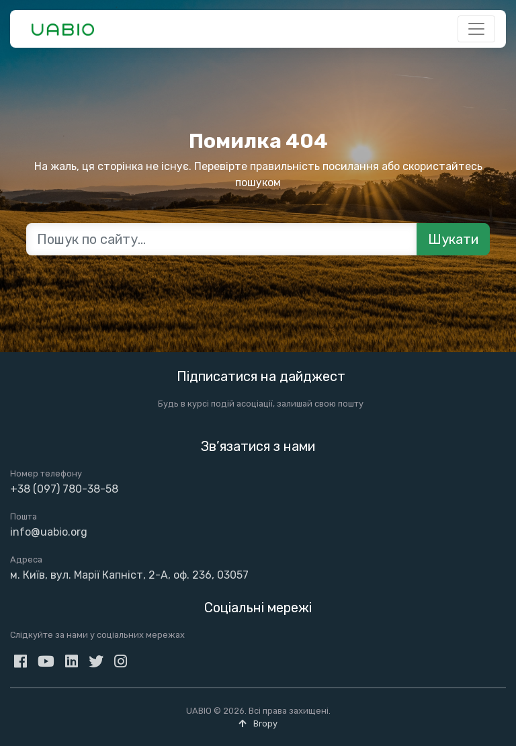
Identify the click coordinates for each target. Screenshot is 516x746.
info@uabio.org (48, 532)
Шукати (453, 239)
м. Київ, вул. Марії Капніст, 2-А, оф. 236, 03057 (129, 575)
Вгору (258, 723)
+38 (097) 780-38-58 (64, 489)
